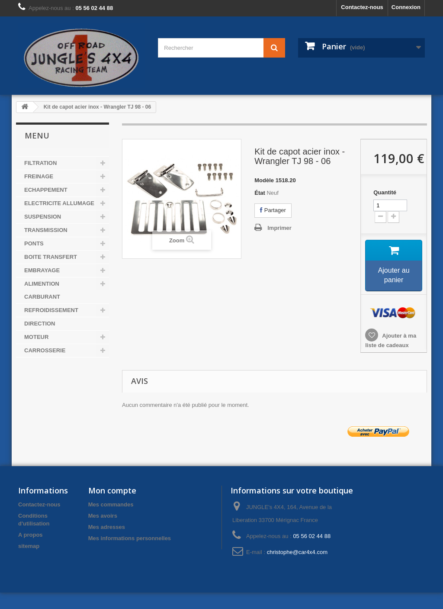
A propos (30, 535)
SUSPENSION (42, 216)
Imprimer (279, 228)
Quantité (384, 192)
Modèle (264, 180)
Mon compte (112, 490)
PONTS (34, 243)
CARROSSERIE (44, 350)
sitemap (28, 546)
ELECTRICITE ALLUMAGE (59, 203)
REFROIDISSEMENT (51, 310)
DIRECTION (39, 323)
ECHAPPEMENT (45, 190)
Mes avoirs (102, 515)
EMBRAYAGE (42, 270)
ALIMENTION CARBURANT (42, 290)
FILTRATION (40, 163)
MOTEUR (36, 337)
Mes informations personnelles (129, 538)
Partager (273, 210)
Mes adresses (106, 527)
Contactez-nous (362, 7)
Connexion (406, 7)
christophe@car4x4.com (297, 552)
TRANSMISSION (45, 230)
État (259, 193)
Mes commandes (111, 504)
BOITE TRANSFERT (50, 257)
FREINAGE (38, 176)
